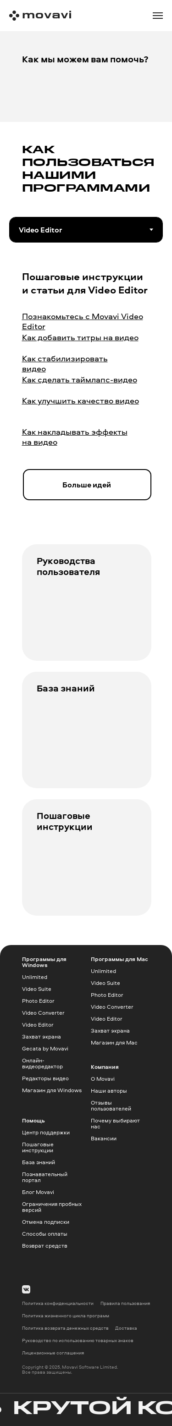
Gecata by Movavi (45, 1048)
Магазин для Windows (52, 1090)
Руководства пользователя (68, 566)
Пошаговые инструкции (65, 821)
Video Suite (36, 989)
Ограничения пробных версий (52, 1207)
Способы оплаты (44, 1234)
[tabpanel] (86, 398)
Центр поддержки (46, 1132)
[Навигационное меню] (158, 15)
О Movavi (103, 1079)
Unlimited (34, 977)
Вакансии (104, 1138)
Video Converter (43, 1013)
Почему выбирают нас (115, 1123)
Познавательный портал (44, 1177)
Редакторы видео (45, 1078)
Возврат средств (44, 1245)
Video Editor (38, 1024)
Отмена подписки (45, 1222)
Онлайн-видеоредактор (42, 1063)
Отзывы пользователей (111, 1105)
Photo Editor (38, 1001)
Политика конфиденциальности (58, 1303)
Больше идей (86, 485)
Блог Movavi (38, 1192)
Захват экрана (41, 1036)
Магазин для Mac (114, 1042)
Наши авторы (109, 1090)
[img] (87, 620)
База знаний (66, 688)
